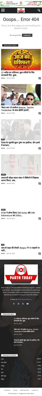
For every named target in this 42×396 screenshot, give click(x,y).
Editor (3, 78)
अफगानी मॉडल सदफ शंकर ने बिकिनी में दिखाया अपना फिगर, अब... (20, 179)
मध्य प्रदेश (3, 362)
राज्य (3, 104)
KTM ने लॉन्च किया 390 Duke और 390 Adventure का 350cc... (18, 214)
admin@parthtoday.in (25, 299)
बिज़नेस (3, 209)
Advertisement (24, 390)
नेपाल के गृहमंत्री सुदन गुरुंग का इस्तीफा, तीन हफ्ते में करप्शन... (20, 144)
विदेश (3, 139)
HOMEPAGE (27, 35)
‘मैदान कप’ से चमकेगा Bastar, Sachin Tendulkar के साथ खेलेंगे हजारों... (17, 109)
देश (2, 369)
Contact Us (35, 390)
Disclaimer (7, 390)
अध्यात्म (3, 69)
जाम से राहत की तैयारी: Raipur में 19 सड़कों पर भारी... (20, 249)
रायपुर (2, 366)
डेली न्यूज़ (3, 376)
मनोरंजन (3, 174)
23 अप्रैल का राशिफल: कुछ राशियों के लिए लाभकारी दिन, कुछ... (17, 74)
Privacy (15, 390)
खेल (2, 372)
